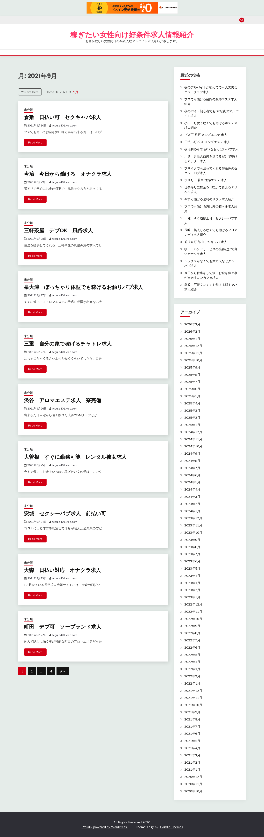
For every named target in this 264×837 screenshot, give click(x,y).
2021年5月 (192, 741)
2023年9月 (192, 540)
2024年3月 (192, 497)
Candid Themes (171, 827)
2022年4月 (192, 662)
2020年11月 (193, 784)
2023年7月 (192, 554)
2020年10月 (193, 791)
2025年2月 (192, 417)
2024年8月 (192, 461)
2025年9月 (192, 367)
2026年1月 (192, 339)
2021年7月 (192, 726)
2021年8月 (192, 719)
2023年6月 (192, 561)
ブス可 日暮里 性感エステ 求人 (205, 180)
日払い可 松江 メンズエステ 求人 (207, 142)
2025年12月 (193, 346)
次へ (63, 671)
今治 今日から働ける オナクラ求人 (68, 173)
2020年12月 (193, 777)
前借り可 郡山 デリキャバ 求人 (205, 242)
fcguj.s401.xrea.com (64, 125)
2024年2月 (192, 504)
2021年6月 (192, 733)
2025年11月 (193, 353)
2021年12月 (193, 691)
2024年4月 (192, 489)
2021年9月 (192, 712)
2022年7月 (192, 640)
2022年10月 (193, 619)
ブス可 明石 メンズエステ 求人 (205, 135)
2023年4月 (192, 576)
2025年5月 (192, 396)
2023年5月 (192, 568)
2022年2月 (192, 676)
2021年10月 (193, 705)
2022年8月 (192, 633)
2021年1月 (192, 769)
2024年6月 (192, 475)
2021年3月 (192, 755)
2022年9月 (192, 626)
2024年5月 (192, 482)
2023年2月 (192, 590)
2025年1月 (192, 425)
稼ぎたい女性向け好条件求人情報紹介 (132, 35)
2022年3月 (192, 669)
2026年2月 (192, 331)
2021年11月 (193, 698)
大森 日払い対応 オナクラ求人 (62, 570)
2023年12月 (193, 518)
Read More (35, 142)
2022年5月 (192, 655)
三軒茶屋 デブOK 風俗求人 (58, 230)
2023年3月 (192, 583)
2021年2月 (192, 762)
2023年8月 (192, 547)
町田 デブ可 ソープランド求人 (62, 626)
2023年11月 (193, 525)
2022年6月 (192, 647)
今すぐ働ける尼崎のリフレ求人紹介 (209, 199)
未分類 (28, 109)
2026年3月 (192, 324)
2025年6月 (192, 389)
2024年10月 (193, 446)
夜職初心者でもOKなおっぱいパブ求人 (211, 149)
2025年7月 (192, 382)
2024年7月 (192, 468)
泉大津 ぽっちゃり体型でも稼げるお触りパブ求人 (83, 287)
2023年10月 (193, 532)
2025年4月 (192, 403)
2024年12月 (193, 432)
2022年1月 (192, 683)
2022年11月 (193, 612)
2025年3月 (192, 410)
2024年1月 (192, 511)
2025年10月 (193, 360)
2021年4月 (192, 748)
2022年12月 (193, 604)
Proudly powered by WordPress (105, 827)
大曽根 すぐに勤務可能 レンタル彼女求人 (75, 456)
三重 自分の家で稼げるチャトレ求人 (68, 343)
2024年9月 (192, 453)
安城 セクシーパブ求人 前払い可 (65, 513)
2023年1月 (192, 597)
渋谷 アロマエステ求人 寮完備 (62, 400)
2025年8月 (192, 375)
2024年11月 (193, 439)
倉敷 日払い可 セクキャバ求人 (62, 117)
